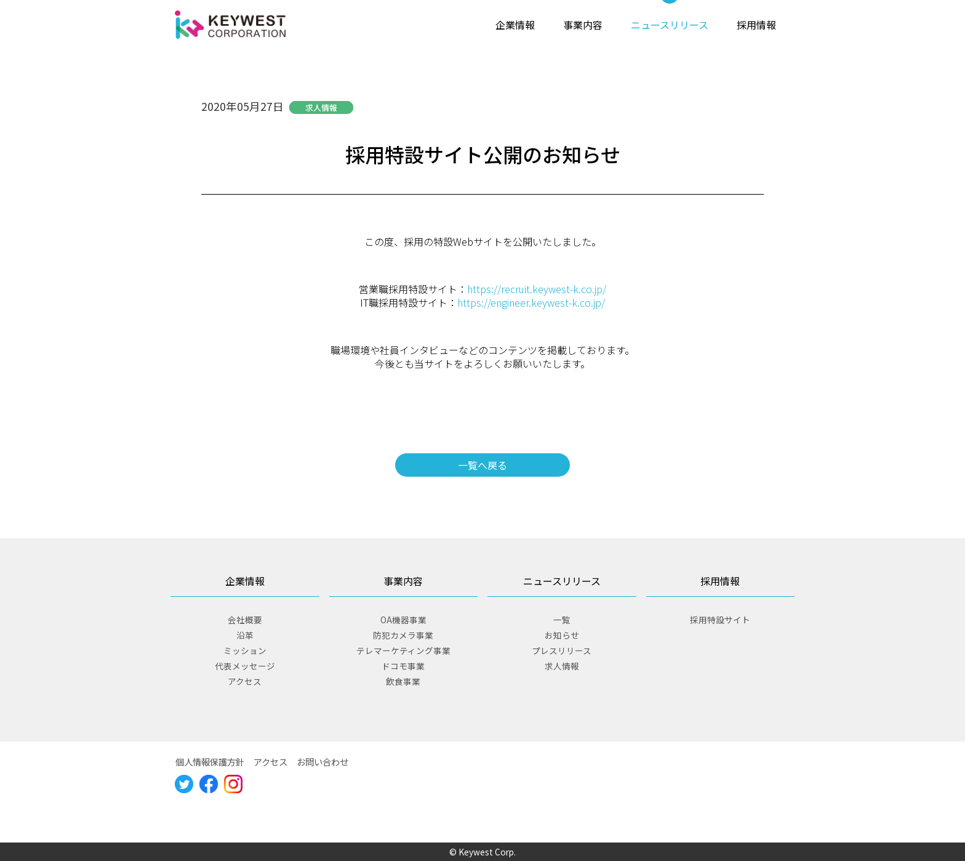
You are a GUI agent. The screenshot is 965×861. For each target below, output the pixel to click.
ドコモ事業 (403, 666)
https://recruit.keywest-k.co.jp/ (536, 288)
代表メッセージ (245, 666)
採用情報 (756, 24)
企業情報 (515, 24)
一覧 (562, 619)
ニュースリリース (669, 24)
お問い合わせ (322, 761)
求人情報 (562, 666)
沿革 (245, 635)
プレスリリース (561, 650)
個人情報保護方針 (209, 761)
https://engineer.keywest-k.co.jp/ (531, 302)
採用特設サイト (720, 619)
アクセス (245, 681)
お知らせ (562, 635)
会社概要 (245, 619)
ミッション (244, 650)
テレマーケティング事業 (403, 650)
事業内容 (583, 24)
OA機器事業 (403, 619)
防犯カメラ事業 (403, 635)
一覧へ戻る (482, 465)
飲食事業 (403, 681)
